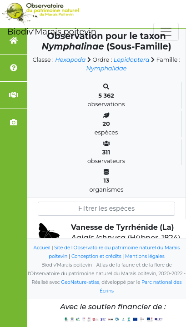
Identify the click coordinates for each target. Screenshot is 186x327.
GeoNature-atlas (80, 282)
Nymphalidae (106, 68)
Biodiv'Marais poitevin (51, 32)
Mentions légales (145, 256)
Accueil (42, 248)
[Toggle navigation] (166, 32)
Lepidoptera (132, 59)
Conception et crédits (96, 256)
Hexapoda (70, 59)
